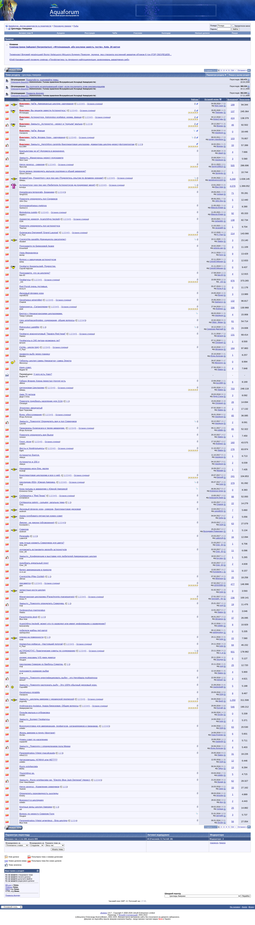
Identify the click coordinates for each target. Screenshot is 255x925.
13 (232, 767)
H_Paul (22, 235)
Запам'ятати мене (241, 26)
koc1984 (22, 147)
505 (232, 165)
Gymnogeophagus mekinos (33, 205)
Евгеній (220, 477)
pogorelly (23, 701)
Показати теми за (52, 843)
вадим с (22, 215)
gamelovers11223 (215, 180)
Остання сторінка (94, 104)
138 (232, 220)
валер (22, 255)
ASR (21, 309)
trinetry (22, 796)
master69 (23, 742)
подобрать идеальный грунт (34, 563)
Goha (21, 518)
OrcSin (22, 715)
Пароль (213, 29)
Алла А (22, 289)
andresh (22, 511)
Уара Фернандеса (28, 252)
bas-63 (22, 275)
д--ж (221, 653)
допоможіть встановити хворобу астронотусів (43, 549)
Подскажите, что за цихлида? (34, 273)
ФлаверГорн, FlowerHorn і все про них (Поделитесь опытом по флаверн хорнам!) (61, 178)
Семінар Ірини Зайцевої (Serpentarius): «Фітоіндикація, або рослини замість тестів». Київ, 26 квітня (64, 47)
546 (232, 707)
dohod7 (22, 680)
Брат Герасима (25, 410)
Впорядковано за (13, 843)
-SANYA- (23, 653)
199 (232, 104)
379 (232, 483)
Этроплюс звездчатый (30, 408)
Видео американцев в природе (35, 569)
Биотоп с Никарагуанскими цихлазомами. (41, 313)
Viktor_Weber (217, 322)
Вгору (251, 907)
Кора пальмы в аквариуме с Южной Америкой (43, 489)
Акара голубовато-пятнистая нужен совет (40, 516)
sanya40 (219, 816)
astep (21, 262)
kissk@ (22, 471)
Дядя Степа (24, 397)
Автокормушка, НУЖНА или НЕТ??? (38, 759)
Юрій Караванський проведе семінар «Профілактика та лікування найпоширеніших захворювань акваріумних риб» (69, 59)
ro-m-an (22, 572)
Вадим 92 (23, 370)
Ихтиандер (24, 113)
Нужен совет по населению (33, 739)
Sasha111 (23, 208)
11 (232, 550)
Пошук (235, 33)
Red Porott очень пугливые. (33, 286)
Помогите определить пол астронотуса (39, 226)
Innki (221, 484)
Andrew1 (219, 309)
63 (232, 523)
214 (232, 233)
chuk (21, 323)
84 (232, 645)
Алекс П (22, 599)
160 (232, 442)
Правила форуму (12, 895)
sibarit (21, 153)
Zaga (221, 789)
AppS (221, 701)
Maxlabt (220, 470)
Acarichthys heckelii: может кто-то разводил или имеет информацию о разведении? (62, 623)
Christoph (219, 342)
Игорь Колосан (216, 356)
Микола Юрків (217, 207)
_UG (21, 282)
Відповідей (233, 100)
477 (232, 584)
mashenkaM (218, 687)
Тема (21, 100)
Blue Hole (219, 187)
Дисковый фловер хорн (31, 293)
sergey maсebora (216, 139)
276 (232, 449)
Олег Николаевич (26, 782)
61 (232, 321)
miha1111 (23, 755)
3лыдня (22, 660)
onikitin (220, 430)
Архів (244, 907)
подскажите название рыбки (34, 671)
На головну (235, 907)
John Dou (23, 201)
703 (232, 388)
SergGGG (23, 194)
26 (232, 402)
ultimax (22, 579)
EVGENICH (24, 498)
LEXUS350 (218, 585)
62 (232, 781)
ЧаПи (114, 33)
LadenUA (23, 538)
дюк (21, 585)
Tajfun (220, 768)
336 (232, 307)
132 (232, 301)
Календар (166, 33)
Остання (242, 70)
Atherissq (219, 578)
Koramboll (23, 248)
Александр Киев (216, 498)
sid (20, 809)
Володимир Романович (213, 531)
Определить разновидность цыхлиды (38, 793)
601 (232, 651)
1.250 (232, 700)
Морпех (22, 126)
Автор (27, 100)
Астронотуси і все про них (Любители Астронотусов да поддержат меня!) (57, 185)
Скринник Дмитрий (215, 329)
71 (232, 193)
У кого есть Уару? (43, 374)
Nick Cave (219, 106)
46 (232, 125)
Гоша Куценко (217, 735)
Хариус (22, 336)
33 (232, 145)
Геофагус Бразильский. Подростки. (37, 266)
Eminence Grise (26, 491)
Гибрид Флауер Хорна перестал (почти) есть (42, 381)
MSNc (21, 769)
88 (232, 496)
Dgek (21, 451)
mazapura (23, 133)
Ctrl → (233, 70)
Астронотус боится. (29, 455)
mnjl (21, 484)
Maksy (22, 748)
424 (232, 118)
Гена (21, 505)
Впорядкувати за (37, 843)
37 (232, 618)
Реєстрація (90, 33)
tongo (21, 329)
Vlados (220, 241)
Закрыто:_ (41, 157)
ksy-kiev (219, 558)
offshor (22, 383)
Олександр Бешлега (19, 82)
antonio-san (218, 248)
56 (232, 821)
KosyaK (220, 708)
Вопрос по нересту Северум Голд (36, 813)
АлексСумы (218, 119)
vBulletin (103, 913)
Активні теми (25, 33)
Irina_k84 (23, 545)
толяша (220, 194)
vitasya (22, 457)
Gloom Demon (25, 173)
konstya (22, 187)
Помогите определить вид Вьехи (36, 435)
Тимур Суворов (26, 316)
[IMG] (7, 889)
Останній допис (211, 99)
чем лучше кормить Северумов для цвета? (41, 542)
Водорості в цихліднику (31, 800)
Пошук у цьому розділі (239, 75)
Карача (222, 843)
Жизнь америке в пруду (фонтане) (37, 732)
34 (232, 537)
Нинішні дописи (202, 33)
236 (232, 597)
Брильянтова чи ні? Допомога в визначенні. (42, 151)
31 (232, 754)
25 (232, 577)
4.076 (232, 186)
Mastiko (22, 356)
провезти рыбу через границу (34, 354)
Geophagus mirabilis (29, 692)
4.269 (232, 179)
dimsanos (219, 349)
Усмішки (8, 887)
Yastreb (22, 789)
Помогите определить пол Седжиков (38, 199)
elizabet (22, 242)
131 (232, 334)
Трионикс (219, 112)
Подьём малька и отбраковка (34, 712)
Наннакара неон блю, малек (34, 468)
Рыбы (75, 26)
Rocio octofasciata (28, 766)
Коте (221, 255)
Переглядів (245, 100)
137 (232, 111)
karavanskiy (24, 626)
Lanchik (22, 424)
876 (232, 280)
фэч (221, 802)
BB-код (8, 885)
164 (232, 348)
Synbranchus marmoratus (32, 610)
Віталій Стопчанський (128, 915)
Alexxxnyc (23, 363)
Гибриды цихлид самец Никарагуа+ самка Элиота (45, 360)
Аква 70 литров (27, 394)
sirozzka (219, 795)
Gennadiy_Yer (217, 599)
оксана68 (219, 228)
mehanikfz (219, 221)
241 (232, 476)
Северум (23, 529)
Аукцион (61, 33)
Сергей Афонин (216, 261)
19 (232, 604)
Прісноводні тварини (62, 26)
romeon (22, 437)
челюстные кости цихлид (32, 590)
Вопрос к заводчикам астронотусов (37, 259)
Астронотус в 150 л (29, 461)
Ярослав (23, 167)
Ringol (220, 295)
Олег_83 (219, 545)
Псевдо (213, 26)
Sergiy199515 (217, 166)
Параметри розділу (215, 75)
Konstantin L (218, 572)
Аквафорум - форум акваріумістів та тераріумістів (30, 26)
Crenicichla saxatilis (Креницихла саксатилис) (42, 239)
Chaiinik (22, 302)
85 (232, 415)
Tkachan (22, 228)
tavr (20, 478)
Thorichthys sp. (27, 773)
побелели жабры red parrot (33, 630)
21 (232, 328)
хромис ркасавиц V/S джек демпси (37, 657)
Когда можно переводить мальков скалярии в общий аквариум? (52, 171)
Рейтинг (194, 100)
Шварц (22, 140)
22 (232, 503)
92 (232, 213)
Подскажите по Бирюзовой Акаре (36, 246)
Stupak (220, 782)
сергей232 (23, 295)
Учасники (137, 33)
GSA (21, 221)
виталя (220, 336)
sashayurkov (24, 633)
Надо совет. (25, 367)
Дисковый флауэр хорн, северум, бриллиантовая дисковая (50, 509)
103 (232, 138)
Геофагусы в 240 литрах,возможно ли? (39, 340)
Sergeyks (219, 173)
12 (232, 760)
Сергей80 (23, 687)
